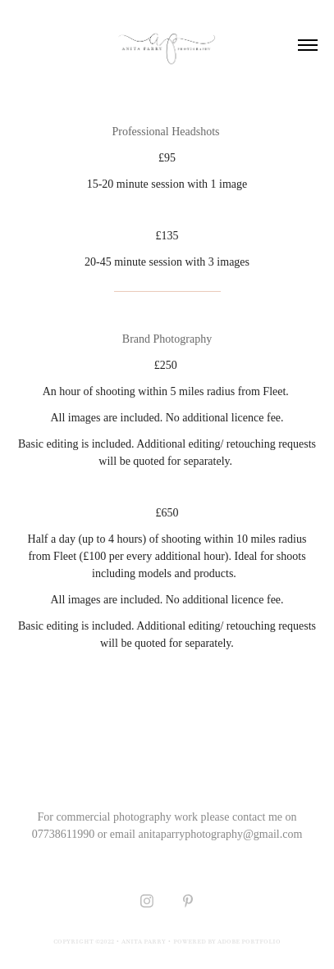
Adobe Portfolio (249, 941)
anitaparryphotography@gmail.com (220, 834)
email (122, 834)
